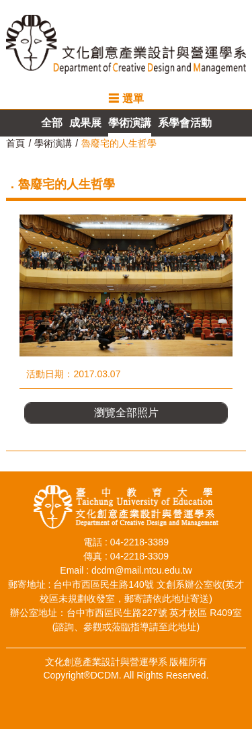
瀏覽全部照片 (126, 412)
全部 (51, 122)
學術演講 (129, 122)
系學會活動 (185, 122)
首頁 (15, 143)
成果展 (85, 122)
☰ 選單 (125, 98)
